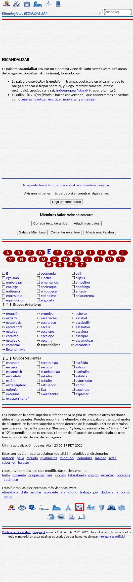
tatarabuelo (77, 475)
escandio (12, 362)
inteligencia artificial (112, 536)
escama (46, 340)
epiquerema (85, 295)
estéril (10, 380)
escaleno (47, 331)
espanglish (14, 371)
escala (45, 327)
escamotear (84, 340)
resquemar (36, 475)
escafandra (14, 327)
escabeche (49, 318)
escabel (81, 318)
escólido (82, 362)
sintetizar (88, 99)
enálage (12, 287)
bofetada (123, 475)
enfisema (13, 291)
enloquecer (49, 291)
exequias (12, 394)
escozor (11, 367)
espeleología (50, 371)
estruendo (48, 385)
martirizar (70, 99)
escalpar (82, 336)
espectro (107, 475)
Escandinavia (15, 349)
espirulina (83, 371)
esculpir (47, 367)
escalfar (12, 336)
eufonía (11, 389)
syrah (112, 458)
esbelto (81, 313)
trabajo (85, 492)
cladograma (109, 492)
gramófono (69, 492)
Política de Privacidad (16, 532)
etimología (10, 492)
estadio (46, 376)
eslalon (81, 367)
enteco (81, 291)
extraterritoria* (17, 398)
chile (24, 492)
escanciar (13, 345)
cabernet (8, 462)
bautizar (40, 99)
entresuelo (14, 295)
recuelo (32, 458)
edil (78, 273)
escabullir (83, 322)
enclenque (49, 287)
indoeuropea (66, 90)
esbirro (11, 318)
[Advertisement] (66, 39)
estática (81, 376)
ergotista (47, 300)
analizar (27, 99)
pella (20, 458)
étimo (80, 385)
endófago (83, 287)
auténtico (11, 479)
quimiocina (49, 458)
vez (49, 475)
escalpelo (13, 340)
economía (48, 273)
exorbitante (49, 394)
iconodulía (84, 458)
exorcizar (54, 99)
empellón (83, 282)
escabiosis (13, 322)
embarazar (14, 282)
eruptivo (47, 313)
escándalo (82, 345)
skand (82, 90)
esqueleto (13, 376)
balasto (23, 462)
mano (8, 496)
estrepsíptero (16, 385)
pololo (126, 492)
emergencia (49, 282)
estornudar (84, 380)
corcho (93, 475)
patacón (8, 458)
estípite (46, 380)
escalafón (83, 327)
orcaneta (19, 475)
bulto (6, 475)
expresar (82, 394)
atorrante (51, 492)
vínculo (60, 475)
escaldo (11, 331)
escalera (82, 331)
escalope (47, 336)
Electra (46, 278)
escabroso (48, 322)
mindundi (67, 458)
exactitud (82, 389)
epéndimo (48, 295)
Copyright (39, 532)
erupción (12, 313)
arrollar (36, 492)
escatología (49, 362)
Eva (43, 389)
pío (95, 492)
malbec (100, 458)
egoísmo (12, 278)
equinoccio (14, 300)
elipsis (80, 278)
